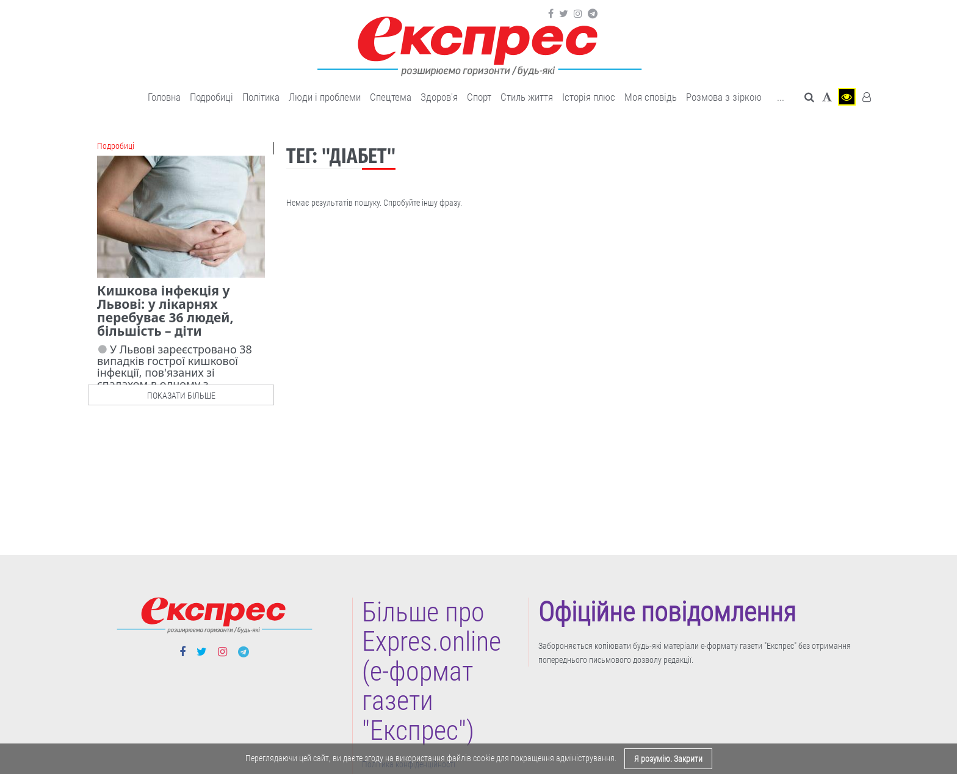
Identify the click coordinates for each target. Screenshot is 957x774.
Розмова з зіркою (724, 97)
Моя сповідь (650, 97)
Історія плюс (588, 97)
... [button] (780, 97)
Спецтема (390, 97)
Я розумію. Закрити (668, 759)
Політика (261, 97)
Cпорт (479, 97)
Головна (164, 97)
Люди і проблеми (325, 97)
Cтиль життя (526, 97)
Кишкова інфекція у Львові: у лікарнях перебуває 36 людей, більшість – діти (165, 310)
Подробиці (211, 97)
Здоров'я (439, 97)
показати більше (181, 395)
